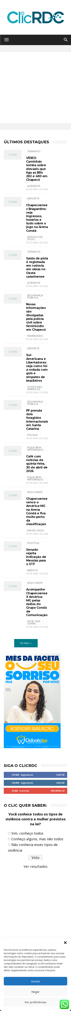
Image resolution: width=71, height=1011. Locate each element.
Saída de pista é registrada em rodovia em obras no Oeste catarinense (37, 267)
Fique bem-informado (35, 448)
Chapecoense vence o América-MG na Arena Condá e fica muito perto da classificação (37, 511)
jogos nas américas (34, 388)
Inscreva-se (58, 790)
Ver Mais (26, 643)
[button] (65, 942)
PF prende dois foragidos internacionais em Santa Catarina (37, 420)
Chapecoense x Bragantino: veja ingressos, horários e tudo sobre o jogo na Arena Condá (37, 217)
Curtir (60, 774)
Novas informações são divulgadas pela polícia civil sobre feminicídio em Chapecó (36, 316)
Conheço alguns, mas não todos (37, 839)
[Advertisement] (35, 87)
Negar (35, 992)
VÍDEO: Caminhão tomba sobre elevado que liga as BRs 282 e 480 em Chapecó (37, 169)
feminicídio (35, 335)
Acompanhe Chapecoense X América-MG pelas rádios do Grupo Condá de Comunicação (37, 602)
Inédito (32, 570)
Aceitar (35, 981)
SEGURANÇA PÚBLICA (35, 296)
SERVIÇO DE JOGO (35, 238)
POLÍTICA (33, 543)
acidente (33, 186)
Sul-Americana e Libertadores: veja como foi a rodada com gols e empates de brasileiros (37, 367)
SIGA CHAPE (35, 492)
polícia (32, 435)
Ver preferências (35, 1002)
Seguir (60, 782)
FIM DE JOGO (35, 530)
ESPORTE (33, 198)
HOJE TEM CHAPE (33, 622)
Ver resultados (36, 866)
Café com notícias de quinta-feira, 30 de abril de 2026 (37, 464)
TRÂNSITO (34, 151)
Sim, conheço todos (27, 833)
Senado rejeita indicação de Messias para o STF (36, 557)
